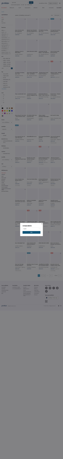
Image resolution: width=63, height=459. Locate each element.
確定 (31, 232)
